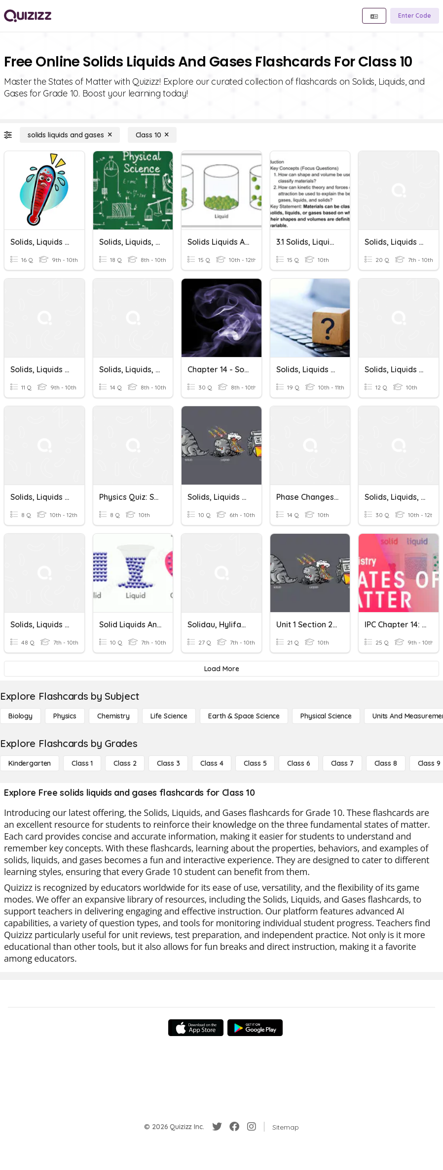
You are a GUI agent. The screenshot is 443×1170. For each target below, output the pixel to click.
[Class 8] (386, 763)
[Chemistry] (113, 716)
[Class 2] (125, 763)
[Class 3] (168, 763)
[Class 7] (342, 763)
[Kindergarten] (29, 763)
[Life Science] (169, 716)
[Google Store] (255, 1027)
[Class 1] (82, 763)
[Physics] (65, 716)
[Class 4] (211, 763)
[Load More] (221, 669)
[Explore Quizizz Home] (27, 15)
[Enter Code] (414, 16)
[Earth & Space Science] (244, 716)
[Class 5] (255, 763)
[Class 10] (152, 135)
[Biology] (20, 716)
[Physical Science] (326, 716)
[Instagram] (251, 1127)
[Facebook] (234, 1127)
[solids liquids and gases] (70, 135)
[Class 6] (298, 763)
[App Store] (195, 1027)
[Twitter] (217, 1127)
